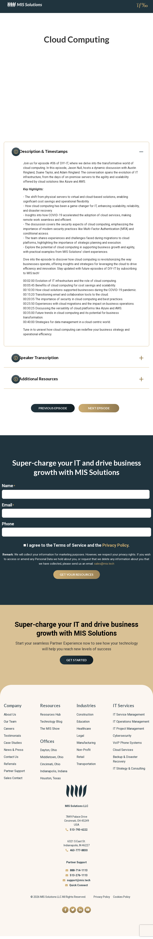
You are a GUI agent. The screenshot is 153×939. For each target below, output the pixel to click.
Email (8, 508)
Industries (86, 708)
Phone (8, 527)
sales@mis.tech (104, 566)
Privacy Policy (115, 548)
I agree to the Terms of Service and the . (78, 548)
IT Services (123, 708)
